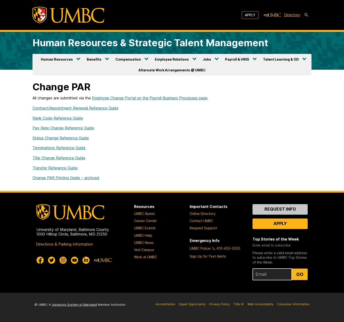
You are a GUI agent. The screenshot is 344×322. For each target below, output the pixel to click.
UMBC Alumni (144, 214)
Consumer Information (293, 304)
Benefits (94, 59)
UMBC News (144, 243)
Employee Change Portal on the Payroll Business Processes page (149, 98)
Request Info (280, 209)
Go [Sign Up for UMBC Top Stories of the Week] (299, 274)
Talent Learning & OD (281, 59)
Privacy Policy (219, 304)
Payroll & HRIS (237, 59)
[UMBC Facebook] (40, 260)
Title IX (238, 304)
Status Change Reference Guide (60, 138)
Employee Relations (172, 59)
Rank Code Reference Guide (57, 118)
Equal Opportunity (192, 304)
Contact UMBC (201, 221)
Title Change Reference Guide (58, 157)
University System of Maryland (74, 304)
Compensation (128, 59)
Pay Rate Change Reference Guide (63, 128)
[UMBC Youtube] (74, 260)
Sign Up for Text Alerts (208, 256)
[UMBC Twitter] (51, 260)
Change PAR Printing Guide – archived (65, 177)
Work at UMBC (145, 257)
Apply (250, 15)
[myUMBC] (272, 15)
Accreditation (165, 304)
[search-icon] (306, 15)
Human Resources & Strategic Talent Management (150, 43)
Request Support (203, 228)
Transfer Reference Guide (55, 168)
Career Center (145, 221)
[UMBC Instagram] (63, 260)
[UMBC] (68, 15)
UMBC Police (200, 248)
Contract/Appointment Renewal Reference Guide (75, 108)
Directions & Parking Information (64, 244)
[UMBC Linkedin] (86, 260)
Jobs (207, 59)
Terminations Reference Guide (59, 147)
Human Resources (57, 59)
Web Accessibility (260, 304)
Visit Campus (144, 250)
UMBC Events (145, 228)
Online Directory (202, 214)
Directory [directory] (292, 14)
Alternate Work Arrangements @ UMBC (172, 70)
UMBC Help (143, 235)
